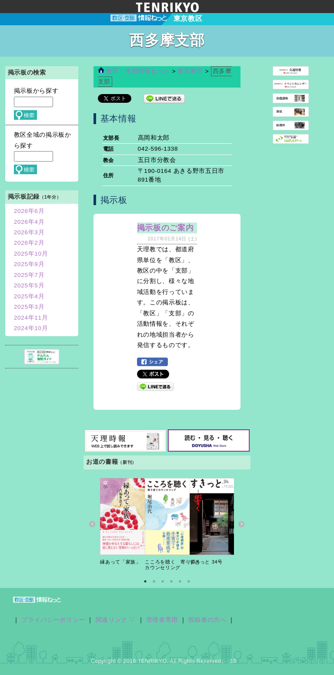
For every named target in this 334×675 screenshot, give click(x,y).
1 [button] (145, 581)
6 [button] (188, 581)
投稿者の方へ (207, 620)
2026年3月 (29, 232)
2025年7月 (29, 275)
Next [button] (241, 524)
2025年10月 (31, 253)
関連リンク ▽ (116, 620)
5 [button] (180, 581)
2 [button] (154, 581)
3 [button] (162, 581)
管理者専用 (162, 620)
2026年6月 (29, 211)
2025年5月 (29, 285)
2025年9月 (29, 264)
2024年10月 (31, 328)
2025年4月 (29, 296)
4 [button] (171, 581)
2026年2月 (29, 243)
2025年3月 (29, 307)
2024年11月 (31, 317)
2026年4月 (29, 222)
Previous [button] (92, 524)
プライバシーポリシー (53, 620)
